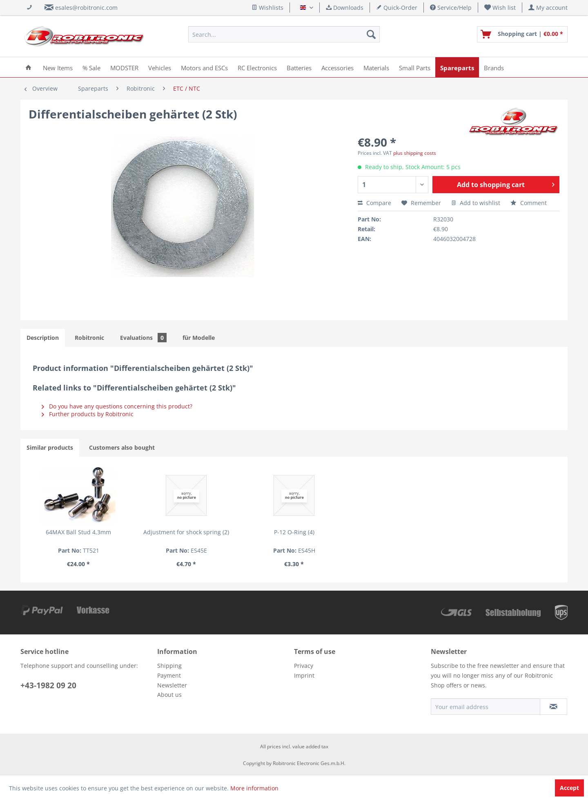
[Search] (371, 34)
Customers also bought (122, 447)
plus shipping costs (414, 152)
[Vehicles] (159, 67)
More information (254, 788)
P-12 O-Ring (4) (294, 532)
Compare (374, 203)
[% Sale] (91, 67)
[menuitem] (500, 7)
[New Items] (58, 67)
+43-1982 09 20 (48, 685)
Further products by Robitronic (88, 414)
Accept (569, 788)
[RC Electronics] (257, 67)
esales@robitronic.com (86, 7)
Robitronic (89, 337)
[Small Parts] (414, 67)
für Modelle (199, 337)
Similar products (50, 447)
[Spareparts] (457, 67)
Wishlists (267, 7)
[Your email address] (485, 706)
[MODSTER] (124, 67)
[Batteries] (299, 67)
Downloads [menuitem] (344, 7)
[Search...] (284, 34)
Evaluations (143, 337)
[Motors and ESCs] (204, 67)
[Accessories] (337, 67)
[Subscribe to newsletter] (553, 706)
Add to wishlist (475, 203)
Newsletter (172, 685)
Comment (528, 203)
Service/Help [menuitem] (451, 7)
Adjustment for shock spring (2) (186, 532)
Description (43, 337)
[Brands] (494, 67)
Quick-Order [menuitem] (396, 7)
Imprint (304, 675)
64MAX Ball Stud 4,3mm (78, 532)
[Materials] (376, 67)
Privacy (303, 665)
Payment (169, 675)
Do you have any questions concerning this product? (117, 406)
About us (169, 694)
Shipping (169, 665)
